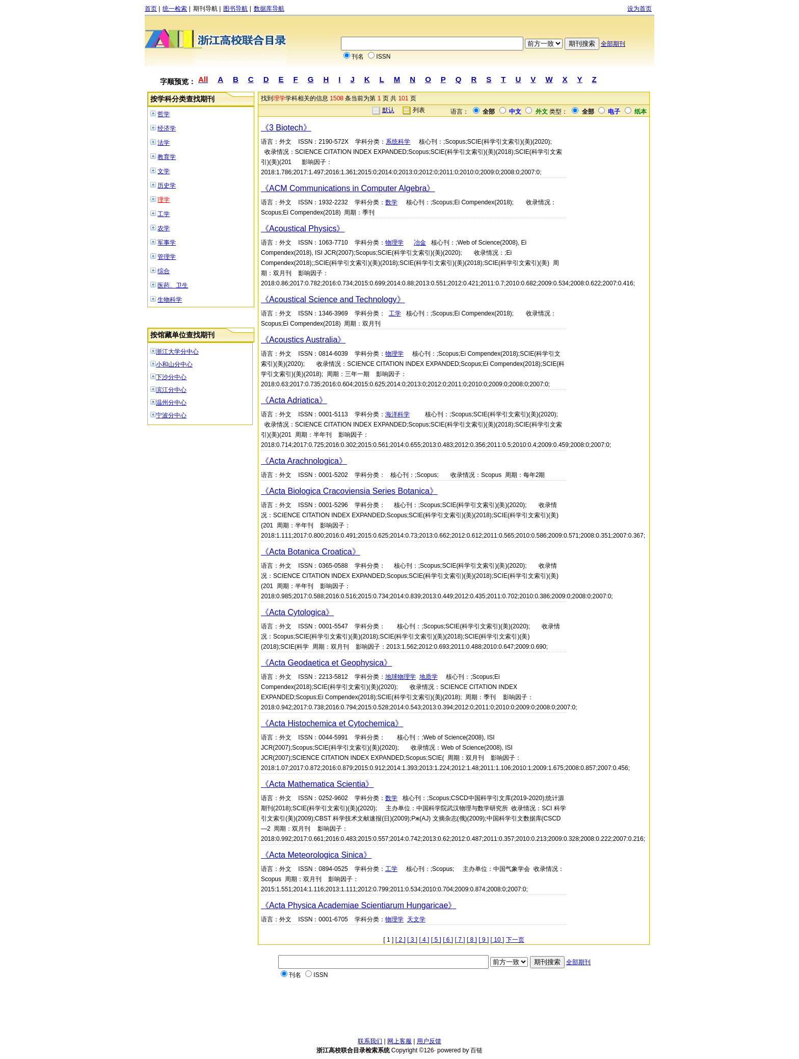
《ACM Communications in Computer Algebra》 (348, 188)
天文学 (416, 919)
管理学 (166, 256)
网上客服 (399, 1041)
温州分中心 (171, 402)
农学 (163, 228)
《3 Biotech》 (286, 127)
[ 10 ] (497, 939)
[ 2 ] (400, 939)
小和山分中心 (174, 364)
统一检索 (175, 8)
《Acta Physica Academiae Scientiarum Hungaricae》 (358, 905)
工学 (163, 214)
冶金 (420, 242)
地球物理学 (400, 676)
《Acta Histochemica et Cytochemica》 (332, 723)
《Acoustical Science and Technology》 (333, 299)
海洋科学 (397, 414)
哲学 (163, 114)
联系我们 (370, 1041)
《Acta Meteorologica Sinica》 (316, 855)
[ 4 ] (424, 939)
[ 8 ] (472, 939)
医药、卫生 (172, 285)
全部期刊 (613, 43)
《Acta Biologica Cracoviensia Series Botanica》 (349, 491)
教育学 (166, 157)
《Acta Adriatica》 (294, 400)
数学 (391, 202)
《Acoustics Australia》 (303, 339)
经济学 (166, 128)
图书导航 (235, 8)
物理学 (394, 242)
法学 (163, 142)
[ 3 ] (412, 939)
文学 (163, 171)
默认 (388, 110)
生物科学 (169, 299)
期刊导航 (205, 8)
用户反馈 (429, 1041)
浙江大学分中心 (177, 351)
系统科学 (398, 141)
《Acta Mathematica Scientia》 (317, 784)
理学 (163, 199)
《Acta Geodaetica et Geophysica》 (326, 662)
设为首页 (639, 8)
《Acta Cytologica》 (297, 612)
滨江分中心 (171, 389)
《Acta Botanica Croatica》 (310, 551)
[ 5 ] (436, 939)
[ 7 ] (460, 939)
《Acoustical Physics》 (303, 228)
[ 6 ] (448, 939)
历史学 (166, 185)
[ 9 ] (483, 939)
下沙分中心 (171, 377)
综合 (163, 271)
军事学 (166, 242)
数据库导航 (269, 8)
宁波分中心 (171, 415)
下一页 (515, 939)
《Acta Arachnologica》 (304, 461)
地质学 (428, 676)
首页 (151, 8)
